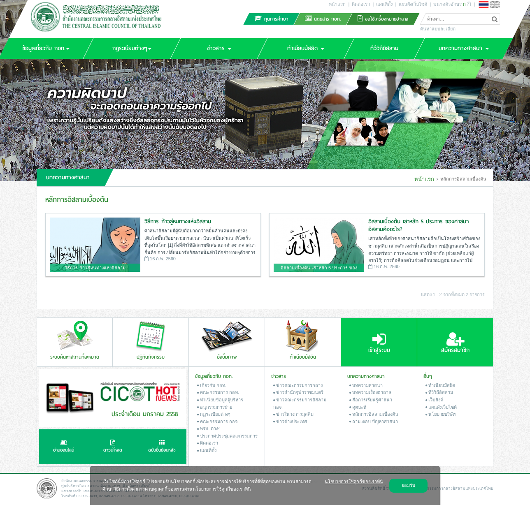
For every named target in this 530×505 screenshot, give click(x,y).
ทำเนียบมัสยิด (440, 385)
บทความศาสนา (366, 385)
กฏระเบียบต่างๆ (213, 414)
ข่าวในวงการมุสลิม (293, 414)
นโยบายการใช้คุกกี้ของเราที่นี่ (354, 481)
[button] (131, 48)
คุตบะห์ (357, 407)
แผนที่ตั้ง (384, 4)
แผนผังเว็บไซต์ (413, 4)
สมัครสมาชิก (455, 343)
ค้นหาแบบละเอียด (438, 28)
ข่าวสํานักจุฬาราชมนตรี (298, 392)
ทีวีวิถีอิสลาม (439, 392)
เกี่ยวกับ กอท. (211, 385)
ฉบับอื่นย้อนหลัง (162, 447)
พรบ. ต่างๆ (209, 428)
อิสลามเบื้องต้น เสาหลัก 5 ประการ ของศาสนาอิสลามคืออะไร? (418, 226)
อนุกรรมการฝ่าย (214, 407)
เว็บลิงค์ (434, 399)
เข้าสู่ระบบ (379, 343)
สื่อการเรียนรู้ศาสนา (370, 399)
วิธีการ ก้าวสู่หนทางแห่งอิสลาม (177, 221)
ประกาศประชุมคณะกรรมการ (227, 435)
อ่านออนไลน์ (63, 447)
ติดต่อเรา (361, 4)
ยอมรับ (408, 485)
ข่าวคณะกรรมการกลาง (298, 385)
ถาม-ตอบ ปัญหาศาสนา (373, 421)
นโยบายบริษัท (440, 414)
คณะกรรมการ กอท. (218, 392)
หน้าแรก (337, 4)
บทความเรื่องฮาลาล (370, 392)
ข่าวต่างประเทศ (290, 421)
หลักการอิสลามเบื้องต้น (373, 414)
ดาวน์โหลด (112, 447)
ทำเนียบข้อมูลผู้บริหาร (220, 399)
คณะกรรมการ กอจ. (218, 421)
